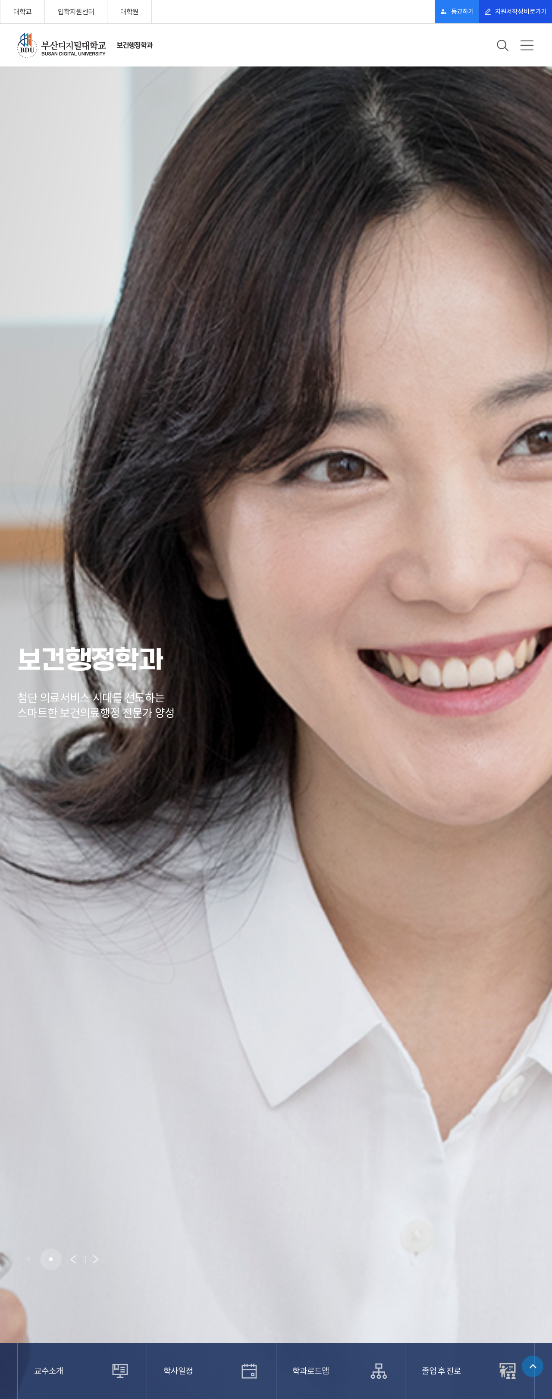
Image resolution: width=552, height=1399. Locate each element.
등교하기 (434, 11)
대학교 (22, 11)
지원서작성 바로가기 (511, 11)
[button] (28, 1259)
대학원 (129, 11)
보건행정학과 (138, 45)
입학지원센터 (76, 11)
